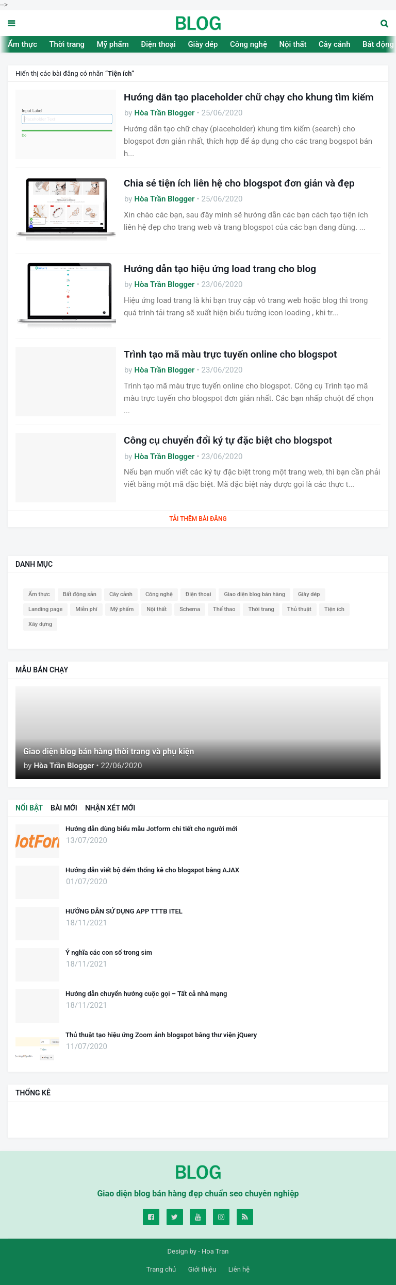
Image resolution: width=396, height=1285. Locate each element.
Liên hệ (239, 1269)
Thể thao (224, 609)
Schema (189, 609)
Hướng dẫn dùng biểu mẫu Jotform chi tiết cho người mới (151, 829)
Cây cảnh (334, 44)
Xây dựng (40, 624)
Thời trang (67, 44)
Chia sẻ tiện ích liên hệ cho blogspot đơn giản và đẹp (239, 183)
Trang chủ (161, 1269)
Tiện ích (334, 609)
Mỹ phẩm (113, 44)
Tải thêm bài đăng (197, 518)
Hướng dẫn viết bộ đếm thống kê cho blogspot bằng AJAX (152, 870)
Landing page (45, 609)
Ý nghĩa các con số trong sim (108, 952)
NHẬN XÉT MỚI (110, 808)
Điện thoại (158, 44)
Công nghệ (248, 44)
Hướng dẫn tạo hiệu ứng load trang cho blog (220, 269)
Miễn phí (86, 609)
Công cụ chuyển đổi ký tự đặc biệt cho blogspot (228, 440)
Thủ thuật (299, 609)
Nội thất (292, 44)
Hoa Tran (215, 1251)
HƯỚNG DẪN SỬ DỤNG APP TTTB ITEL (124, 911)
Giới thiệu (202, 1269)
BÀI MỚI (64, 808)
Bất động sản (79, 594)
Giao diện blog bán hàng (254, 594)
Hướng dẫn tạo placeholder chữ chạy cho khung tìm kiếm (249, 97)
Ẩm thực (22, 44)
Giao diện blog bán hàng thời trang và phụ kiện (108, 751)
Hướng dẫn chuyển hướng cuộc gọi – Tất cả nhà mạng (146, 993)
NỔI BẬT (29, 808)
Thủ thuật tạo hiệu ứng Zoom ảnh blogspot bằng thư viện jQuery (161, 1035)
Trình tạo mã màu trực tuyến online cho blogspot (230, 354)
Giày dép (203, 44)
